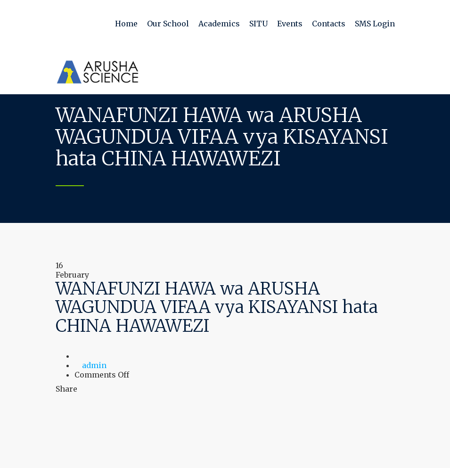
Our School (168, 23)
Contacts (328, 23)
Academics (219, 23)
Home (126, 23)
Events (290, 23)
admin (94, 365)
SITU (258, 23)
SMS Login (375, 23)
